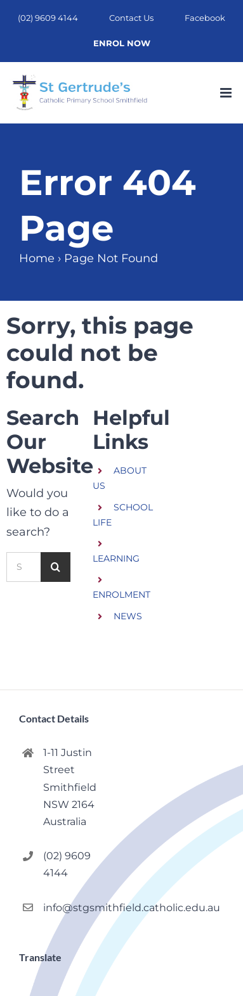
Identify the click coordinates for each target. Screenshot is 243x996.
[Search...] (23, 567)
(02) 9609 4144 (67, 864)
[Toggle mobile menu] (226, 92)
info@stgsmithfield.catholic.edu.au (77, 908)
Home (37, 258)
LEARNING (116, 558)
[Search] (55, 567)
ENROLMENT (121, 594)
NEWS (128, 616)
